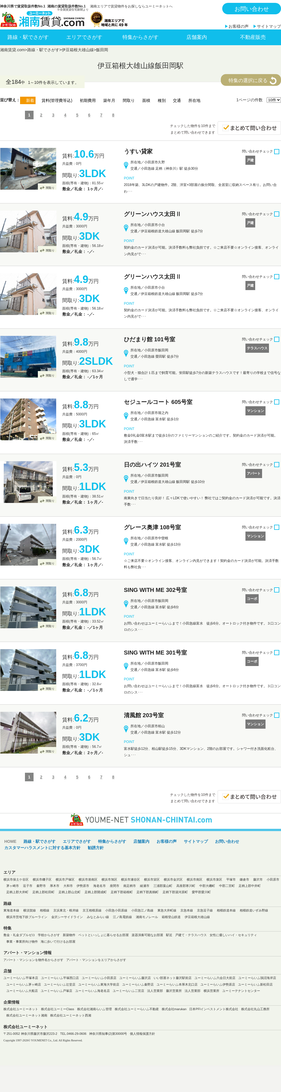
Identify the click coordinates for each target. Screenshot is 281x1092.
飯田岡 (102, 49)
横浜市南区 (194, 879)
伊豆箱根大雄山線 (78, 49)
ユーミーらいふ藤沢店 (135, 978)
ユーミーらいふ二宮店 (128, 990)
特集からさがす (140, 37)
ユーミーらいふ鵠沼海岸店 (257, 978)
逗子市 (27, 885)
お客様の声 (239, 26)
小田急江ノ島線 (142, 910)
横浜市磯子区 (42, 879)
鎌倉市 (244, 879)
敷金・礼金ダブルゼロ (19, 935)
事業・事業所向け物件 (22, 941)
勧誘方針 (96, 847)
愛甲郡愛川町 (201, 892)
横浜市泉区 (214, 879)
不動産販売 (253, 37)
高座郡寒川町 (185, 885)
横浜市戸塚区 (65, 879)
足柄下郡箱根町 (122, 892)
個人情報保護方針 (142, 1033)
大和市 (68, 885)
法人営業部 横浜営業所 (202, 990)
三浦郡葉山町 (162, 885)
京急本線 (186, 910)
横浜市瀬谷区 (130, 879)
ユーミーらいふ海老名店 (92, 990)
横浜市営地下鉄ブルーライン (26, 917)
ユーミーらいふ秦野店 (138, 984)
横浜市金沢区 (173, 879)
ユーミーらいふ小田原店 (99, 978)
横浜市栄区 (152, 879)
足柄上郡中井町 (250, 885)
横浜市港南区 (88, 879)
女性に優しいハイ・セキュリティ (233, 935)
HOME (10, 841)
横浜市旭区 (109, 879)
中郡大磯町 (207, 885)
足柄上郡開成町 (96, 892)
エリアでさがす (84, 37)
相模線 (44, 910)
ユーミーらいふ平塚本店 (20, 978)
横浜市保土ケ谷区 (16, 879)
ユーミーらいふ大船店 (22, 990)
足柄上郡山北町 (69, 892)
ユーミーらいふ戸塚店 (56, 990)
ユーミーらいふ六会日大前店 (214, 978)
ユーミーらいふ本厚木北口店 (177, 984)
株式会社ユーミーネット (20, 1009)
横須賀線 (29, 910)
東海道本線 (11, 910)
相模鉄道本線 (226, 910)
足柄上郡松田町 (43, 892)
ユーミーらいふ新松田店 (255, 984)
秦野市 (41, 885)
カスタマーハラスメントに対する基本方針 (42, 847)
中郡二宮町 (227, 885)
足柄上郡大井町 (17, 892)
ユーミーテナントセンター (241, 990)
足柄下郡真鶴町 (147, 892)
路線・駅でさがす (28, 37)
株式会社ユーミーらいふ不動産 (137, 1009)
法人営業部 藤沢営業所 (164, 990)
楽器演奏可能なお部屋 (147, 935)
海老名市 (99, 885)
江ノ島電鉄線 (122, 917)
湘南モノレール (147, 917)
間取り (50, 187)
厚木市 (54, 885)
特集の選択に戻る (248, 80)
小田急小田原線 (116, 910)
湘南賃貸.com (12, 49)
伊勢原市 (83, 885)
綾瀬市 (144, 885)
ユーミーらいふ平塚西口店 (60, 978)
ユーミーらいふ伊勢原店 (217, 984)
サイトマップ (269, 26)
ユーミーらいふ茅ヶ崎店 (23, 984)
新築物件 (69, 935)
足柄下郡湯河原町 (175, 892)
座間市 (114, 885)
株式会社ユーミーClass (57, 1009)
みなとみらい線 (98, 917)
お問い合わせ (252, 9)
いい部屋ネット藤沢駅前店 (173, 978)
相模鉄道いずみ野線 (254, 910)
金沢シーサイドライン (67, 917)
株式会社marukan (174, 1009)
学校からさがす (49, 935)
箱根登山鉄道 (171, 917)
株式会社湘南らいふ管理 (94, 1009)
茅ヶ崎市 (12, 885)
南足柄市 (129, 885)
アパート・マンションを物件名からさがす (33, 960)
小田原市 (273, 879)
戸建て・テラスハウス (191, 935)
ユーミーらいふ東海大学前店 (98, 984)
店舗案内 (196, 37)
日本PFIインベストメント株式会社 (213, 1009)
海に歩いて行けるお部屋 (58, 941)
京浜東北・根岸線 (66, 910)
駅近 (169, 935)
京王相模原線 (92, 910)
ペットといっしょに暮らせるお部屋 (103, 935)
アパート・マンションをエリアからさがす (96, 960)
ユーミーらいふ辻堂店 (59, 984)
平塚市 (231, 879)
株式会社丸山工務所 (255, 1009)
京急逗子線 (205, 910)
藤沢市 (258, 879)
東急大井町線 (166, 910)
